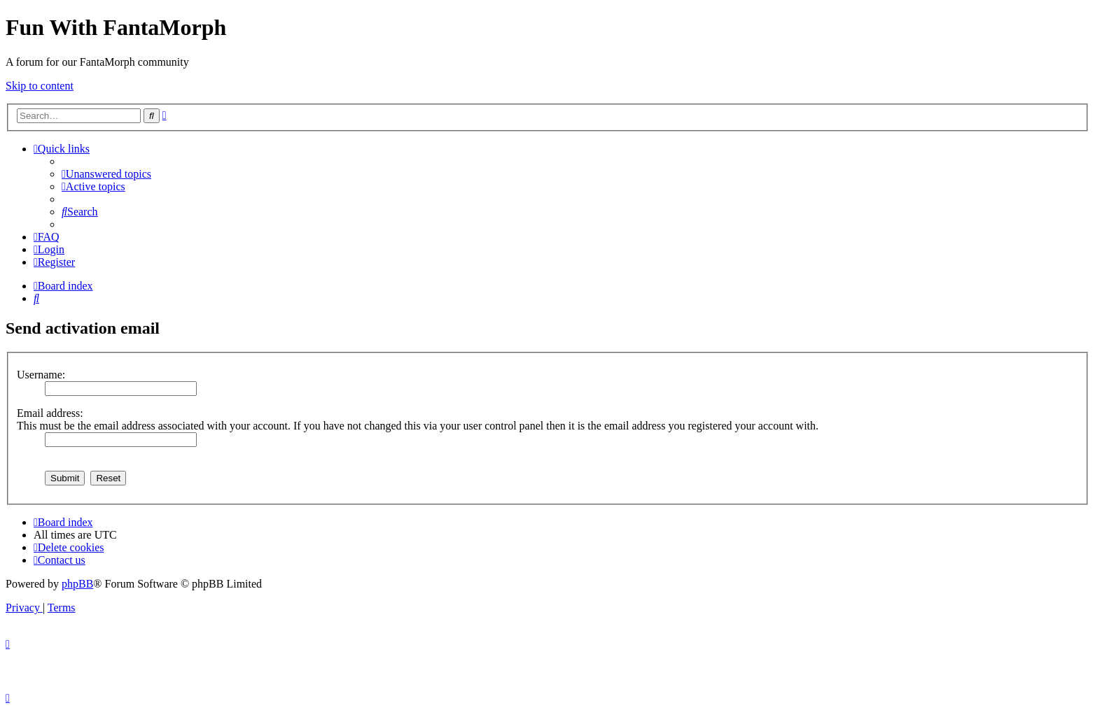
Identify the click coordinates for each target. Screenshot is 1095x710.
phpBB (77, 584)
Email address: (50, 413)
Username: (41, 375)
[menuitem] (106, 174)
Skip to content (40, 86)
